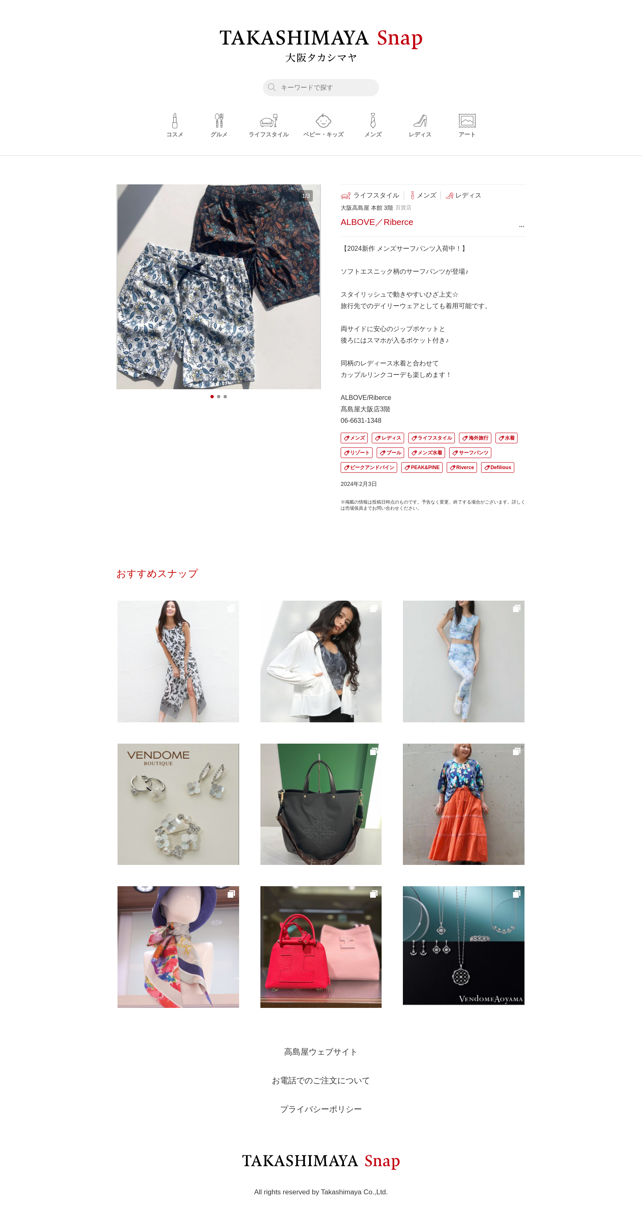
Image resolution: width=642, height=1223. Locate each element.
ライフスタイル (435, 438)
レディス (391, 438)
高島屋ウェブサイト (321, 1051)
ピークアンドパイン (372, 467)
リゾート (360, 453)
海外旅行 (478, 438)
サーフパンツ (473, 453)
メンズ (357, 438)
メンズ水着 (430, 453)
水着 (510, 438)
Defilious (501, 467)
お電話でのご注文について (321, 1080)
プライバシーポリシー (321, 1109)
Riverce (465, 467)
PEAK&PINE (425, 467)
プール (394, 453)
